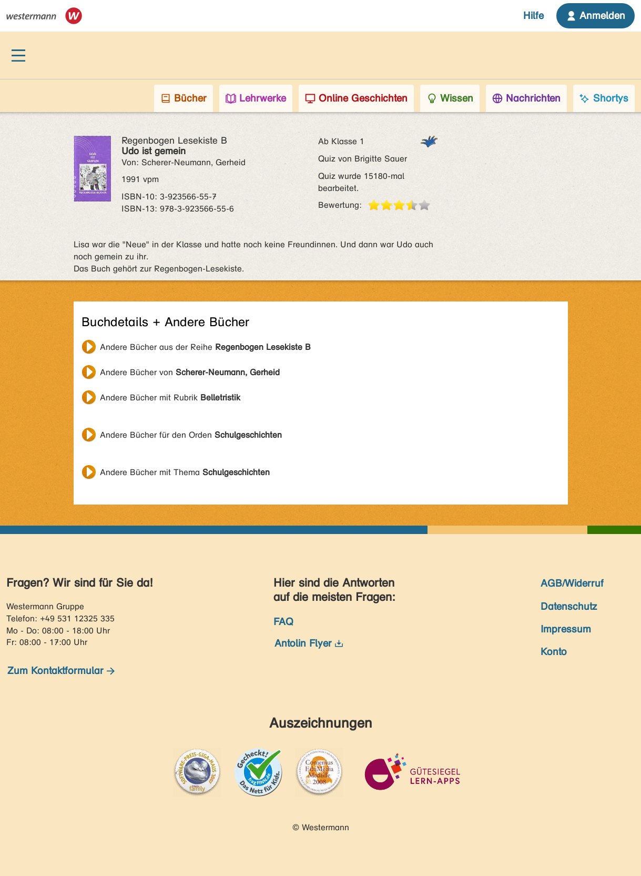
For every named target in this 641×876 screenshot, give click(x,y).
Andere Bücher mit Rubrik (170, 397)
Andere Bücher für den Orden (191, 435)
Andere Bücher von (190, 372)
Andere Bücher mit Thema (185, 472)
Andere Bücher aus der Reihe (205, 347)
